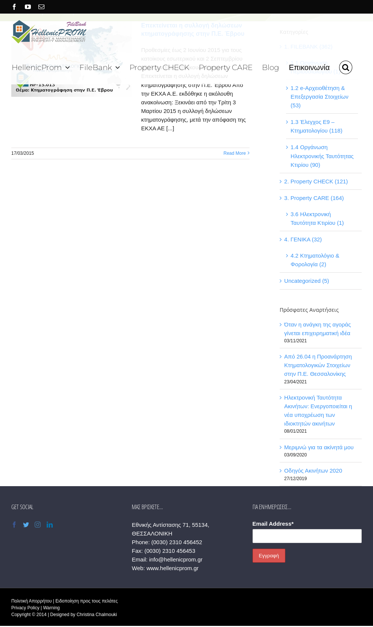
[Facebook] (14, 525)
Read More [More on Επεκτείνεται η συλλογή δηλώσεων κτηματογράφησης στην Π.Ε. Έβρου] (235, 153)
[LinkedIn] (50, 525)
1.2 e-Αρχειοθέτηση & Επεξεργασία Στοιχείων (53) (320, 96)
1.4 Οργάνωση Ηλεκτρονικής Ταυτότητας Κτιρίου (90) (322, 156)
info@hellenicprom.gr (175, 559)
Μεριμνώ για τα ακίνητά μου (318, 447)
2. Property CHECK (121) (316, 181)
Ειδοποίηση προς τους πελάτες (86, 601)
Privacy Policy (25, 607)
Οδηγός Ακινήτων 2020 (313, 470)
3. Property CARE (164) (314, 198)
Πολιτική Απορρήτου (31, 601)
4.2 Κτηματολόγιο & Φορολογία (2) (315, 259)
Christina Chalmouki (96, 614)
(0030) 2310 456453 (170, 551)
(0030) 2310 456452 (176, 542)
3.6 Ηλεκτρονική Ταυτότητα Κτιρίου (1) (317, 218)
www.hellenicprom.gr (172, 568)
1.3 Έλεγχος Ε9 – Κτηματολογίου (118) (317, 126)
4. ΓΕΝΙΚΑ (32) (303, 239)
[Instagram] (38, 525)
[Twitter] (26, 525)
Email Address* (273, 523)
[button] (345, 66)
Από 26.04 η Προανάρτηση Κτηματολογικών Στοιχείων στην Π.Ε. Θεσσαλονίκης (318, 365)
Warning (51, 607)
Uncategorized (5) (306, 281)
